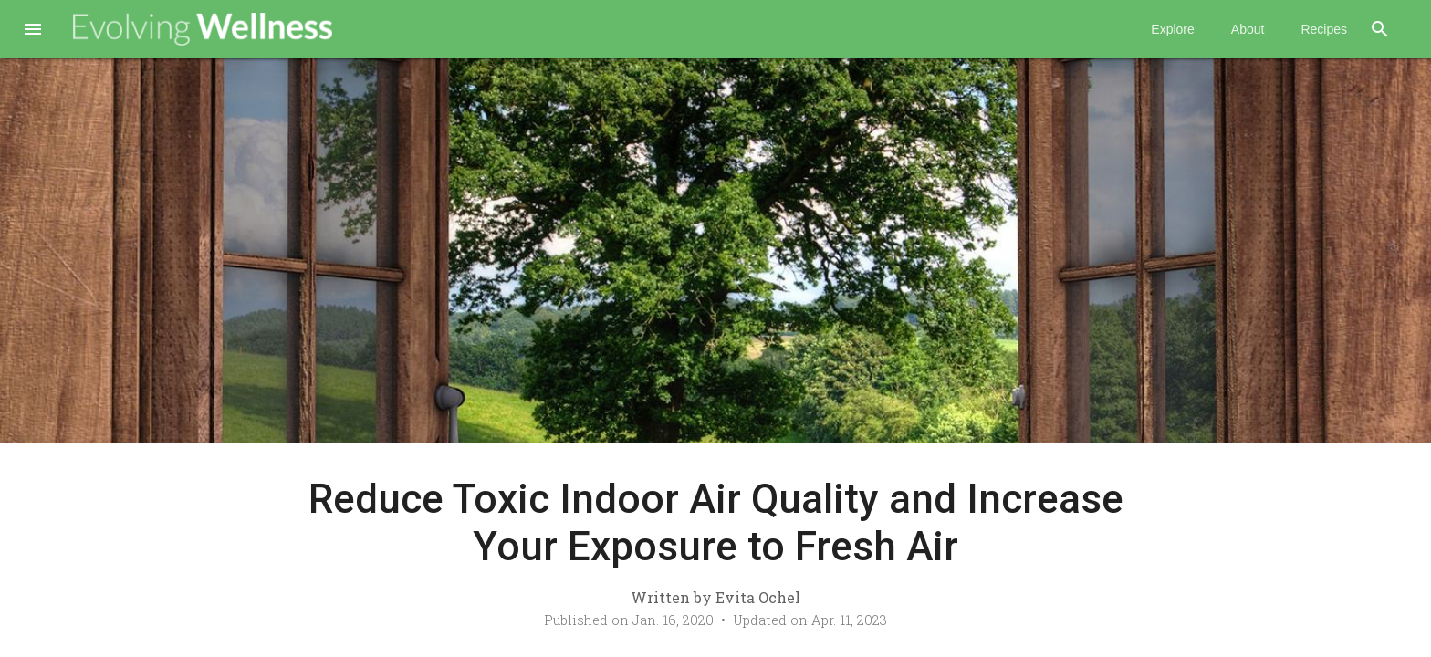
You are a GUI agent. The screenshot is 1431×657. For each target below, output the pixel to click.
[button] (33, 31)
